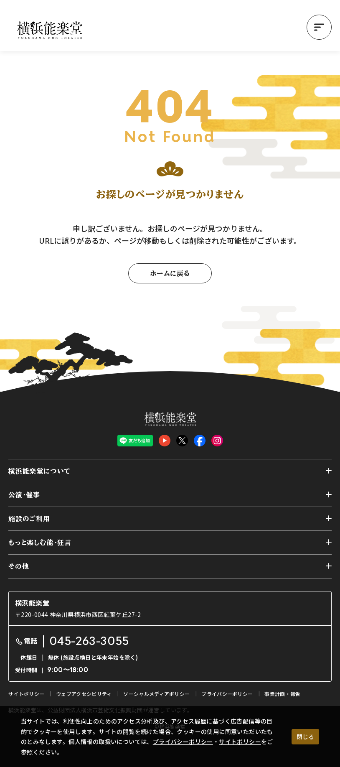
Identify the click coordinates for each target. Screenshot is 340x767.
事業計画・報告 (282, 693)
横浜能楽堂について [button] (39, 471)
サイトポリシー (240, 741)
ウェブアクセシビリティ (84, 693)
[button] (319, 27)
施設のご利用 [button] (29, 518)
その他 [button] (18, 566)
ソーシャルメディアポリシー (156, 693)
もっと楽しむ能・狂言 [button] (39, 542)
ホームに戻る (170, 273)
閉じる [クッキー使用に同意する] (305, 736)
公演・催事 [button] (24, 495)
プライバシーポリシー (183, 741)
